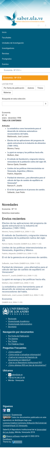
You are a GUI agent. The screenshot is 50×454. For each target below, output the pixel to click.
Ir (45, 104)
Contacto (6, 415)
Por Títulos (12, 341)
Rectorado (12, 319)
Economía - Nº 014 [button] (12, 70)
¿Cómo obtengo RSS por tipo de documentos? (27, 365)
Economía (7, 299)
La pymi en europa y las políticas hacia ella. (25, 152)
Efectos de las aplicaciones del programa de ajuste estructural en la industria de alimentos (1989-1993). (26, 143)
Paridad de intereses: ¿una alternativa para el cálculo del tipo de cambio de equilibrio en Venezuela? (26, 180)
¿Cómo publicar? (15, 352)
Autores (31, 88)
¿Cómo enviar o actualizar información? (24, 355)
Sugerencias (17, 415)
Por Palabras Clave (16, 344)
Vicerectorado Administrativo (20, 324)
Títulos (40, 88)
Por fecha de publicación (14, 88)
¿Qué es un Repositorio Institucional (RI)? (25, 362)
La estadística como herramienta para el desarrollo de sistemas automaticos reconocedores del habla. (24, 131)
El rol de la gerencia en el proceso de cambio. (26, 190)
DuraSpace (7, 439)
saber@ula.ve (17, 374)
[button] (38, 25)
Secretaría (12, 327)
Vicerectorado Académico (18, 321)
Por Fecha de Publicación (18, 336)
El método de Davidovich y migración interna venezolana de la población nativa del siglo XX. (24, 238)
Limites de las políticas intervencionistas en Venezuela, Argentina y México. (24, 248)
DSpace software (13, 436)
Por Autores (13, 339)
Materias (7, 92)
